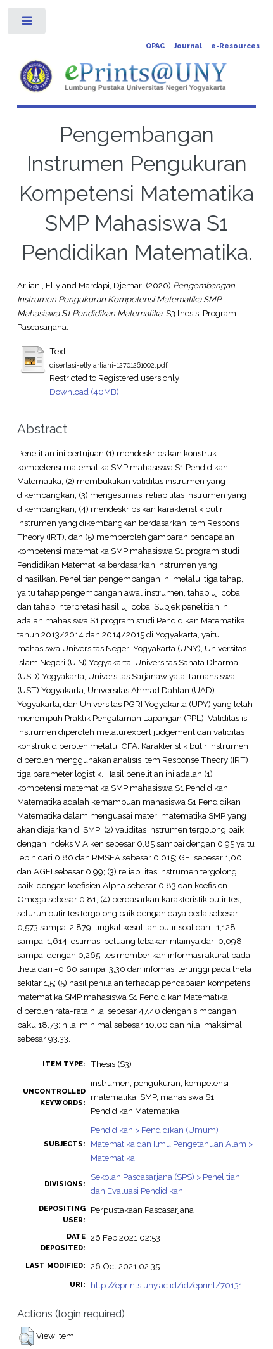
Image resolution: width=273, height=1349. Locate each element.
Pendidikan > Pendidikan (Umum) (155, 1130)
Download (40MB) (84, 392)
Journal (188, 46)
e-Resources (235, 46)
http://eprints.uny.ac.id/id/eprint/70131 (167, 1285)
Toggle (27, 24)
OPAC (155, 46)
